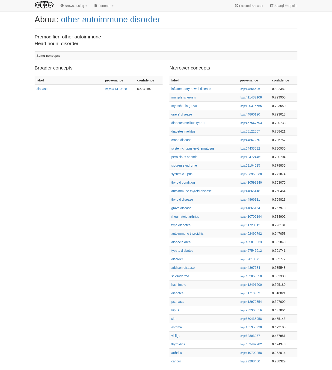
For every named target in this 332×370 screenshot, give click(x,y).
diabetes (177, 293)
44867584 (250, 267)
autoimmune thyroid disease (191, 191)
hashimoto (178, 284)
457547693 (251, 123)
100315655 (251, 106)
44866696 (250, 89)
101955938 (251, 327)
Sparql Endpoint (283, 6)
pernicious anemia (184, 157)
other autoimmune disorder (110, 19)
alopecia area (181, 242)
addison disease (183, 267)
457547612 (251, 250)
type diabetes (180, 225)
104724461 (251, 157)
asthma (176, 327)
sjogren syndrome (184, 165)
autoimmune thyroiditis (187, 233)
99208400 (250, 361)
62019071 (250, 259)
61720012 (250, 225)
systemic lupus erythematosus (193, 148)
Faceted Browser (249, 6)
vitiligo (175, 336)
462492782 (251, 344)
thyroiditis (178, 344)
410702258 (251, 353)
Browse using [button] (74, 6)
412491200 (251, 284)
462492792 (251, 233)
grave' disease (181, 114)
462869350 (251, 276)
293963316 (251, 310)
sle (173, 319)
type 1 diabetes (182, 250)
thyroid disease (182, 199)
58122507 (250, 131)
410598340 (251, 182)
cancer (176, 361)
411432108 (251, 97)
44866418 (250, 191)
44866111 (250, 199)
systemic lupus (182, 174)
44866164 (250, 208)
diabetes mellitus (183, 131)
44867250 (250, 140)
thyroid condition (183, 182)
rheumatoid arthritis (185, 216)
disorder (177, 259)
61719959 (250, 293)
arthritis (176, 353)
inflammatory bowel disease (191, 89)
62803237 (250, 336)
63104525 (250, 165)
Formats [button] (103, 6)
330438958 (251, 319)
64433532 (250, 148)
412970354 (251, 302)
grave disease (181, 208)
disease (41, 89)
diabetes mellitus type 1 (188, 123)
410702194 (251, 216)
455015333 (251, 242)
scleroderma (180, 276)
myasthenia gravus (185, 106)
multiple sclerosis (183, 97)
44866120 (250, 114)
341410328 (116, 89)
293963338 (251, 174)
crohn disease (181, 140)
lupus (175, 310)
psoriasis (177, 302)
